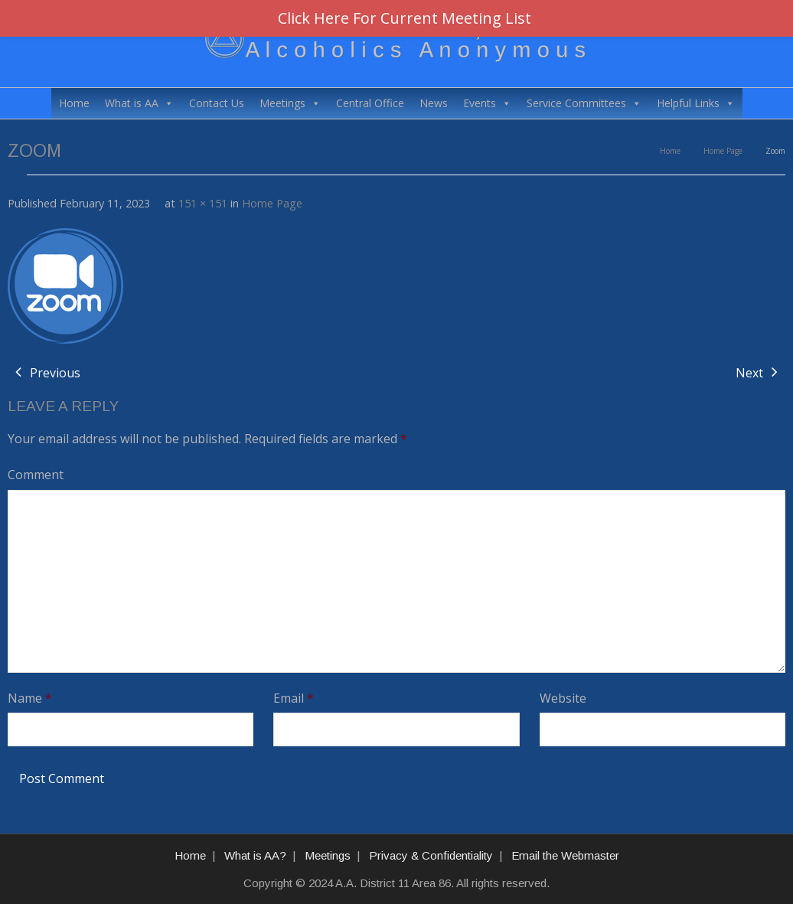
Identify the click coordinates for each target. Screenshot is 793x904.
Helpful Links (696, 103)
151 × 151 (202, 203)
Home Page (722, 150)
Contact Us (216, 103)
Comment (36, 474)
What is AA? (255, 855)
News (433, 103)
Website (563, 698)
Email (293, 698)
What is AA (139, 103)
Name (30, 698)
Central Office (370, 103)
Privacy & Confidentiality (431, 855)
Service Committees (584, 103)
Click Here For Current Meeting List (404, 18)
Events (487, 103)
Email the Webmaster (565, 855)
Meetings (290, 103)
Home (74, 103)
